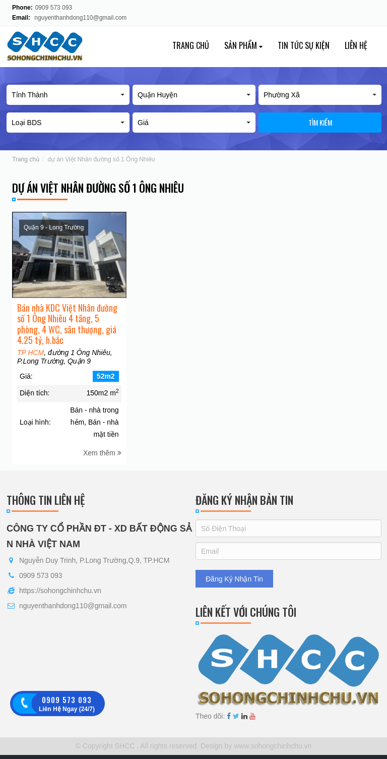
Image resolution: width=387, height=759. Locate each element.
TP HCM (30, 365)
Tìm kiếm (320, 122)
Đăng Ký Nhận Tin (234, 579)
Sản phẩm (243, 45)
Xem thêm (102, 465)
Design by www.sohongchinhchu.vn (255, 746)
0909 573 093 (53, 7)
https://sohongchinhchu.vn (60, 591)
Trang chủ (190, 45)
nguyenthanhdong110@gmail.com (80, 17)
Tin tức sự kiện (304, 45)
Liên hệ (356, 45)
